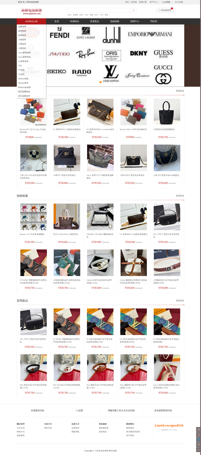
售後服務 (103, 424)
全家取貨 (75, 428)
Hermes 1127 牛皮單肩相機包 (32, 234)
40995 (81, 15)
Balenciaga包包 (24, 87)
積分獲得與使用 (133, 432)
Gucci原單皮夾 (24, 53)
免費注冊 (143, 2)
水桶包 (75, 15)
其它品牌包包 (24, 92)
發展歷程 (21, 435)
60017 (96, 15)
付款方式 (48, 424)
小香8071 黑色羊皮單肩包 (64, 175)
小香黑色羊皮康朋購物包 (164, 129)
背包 (106, 15)
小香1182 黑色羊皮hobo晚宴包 (166, 175)
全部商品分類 (31, 21)
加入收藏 (179, 2)
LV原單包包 (23, 61)
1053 (101, 15)
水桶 (91, 15)
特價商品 (74, 21)
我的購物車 (166, 10)
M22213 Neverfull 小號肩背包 (65, 234)
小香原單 (22, 40)
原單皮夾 (22, 35)
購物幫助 (130, 424)
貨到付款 (48, 428)
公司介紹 (21, 428)
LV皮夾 (21, 74)
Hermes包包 (23, 79)
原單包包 (22, 31)
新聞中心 (134, 21)
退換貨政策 (104, 428)
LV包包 (21, 70)
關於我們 (21, 424)
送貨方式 (75, 424)
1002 (86, 15)
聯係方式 (21, 432)
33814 (69, 15)
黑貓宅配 (75, 432)
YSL (20, 66)
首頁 (56, 21)
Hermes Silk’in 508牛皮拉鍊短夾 (133, 129)
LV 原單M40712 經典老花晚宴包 (67, 129)
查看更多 (180, 91)
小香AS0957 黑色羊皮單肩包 (132, 175)
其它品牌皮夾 (24, 96)
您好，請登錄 (131, 2)
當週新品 (94, 21)
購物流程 (130, 428)
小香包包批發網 (101, 451)
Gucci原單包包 (24, 57)
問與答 (153, 21)
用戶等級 (130, 435)
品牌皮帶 (22, 27)
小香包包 (22, 48)
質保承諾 (103, 432)
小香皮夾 (22, 44)
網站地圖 (113, 451)
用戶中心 (153, 2)
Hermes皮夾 (23, 83)
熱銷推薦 (114, 21)
